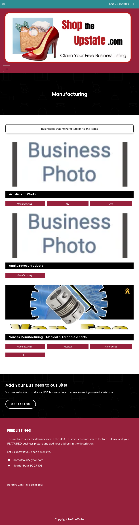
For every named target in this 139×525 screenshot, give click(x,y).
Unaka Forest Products (26, 266)
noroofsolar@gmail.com (25, 459)
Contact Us (20, 404)
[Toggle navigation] (6, 68)
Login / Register (119, 4)
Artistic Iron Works (22, 194)
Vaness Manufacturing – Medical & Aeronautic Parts (48, 337)
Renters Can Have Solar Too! (25, 484)
